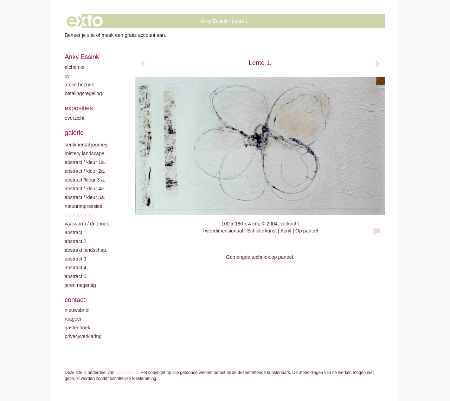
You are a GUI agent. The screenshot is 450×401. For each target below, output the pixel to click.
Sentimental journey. (86, 144)
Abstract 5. (76, 276)
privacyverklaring (83, 336)
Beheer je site (80, 35)
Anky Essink (213, 21)
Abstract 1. (76, 232)
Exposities (79, 108)
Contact (75, 299)
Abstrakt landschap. (86, 250)
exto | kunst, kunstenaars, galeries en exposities (84, 21)
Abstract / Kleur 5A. (85, 197)
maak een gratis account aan (133, 35)
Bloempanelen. (81, 215)
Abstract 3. (76, 259)
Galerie (74, 132)
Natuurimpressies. (84, 206)
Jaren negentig (80, 285)
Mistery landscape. (85, 153)
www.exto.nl (127, 372)
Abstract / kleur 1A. (85, 162)
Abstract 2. (76, 241)
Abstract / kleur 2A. (85, 171)
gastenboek (77, 327)
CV (67, 76)
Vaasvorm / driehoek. (87, 223)
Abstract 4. (76, 267)
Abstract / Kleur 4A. (85, 188)
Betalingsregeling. (84, 93)
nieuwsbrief (77, 310)
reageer (73, 319)
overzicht (74, 118)
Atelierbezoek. (80, 84)
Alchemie (74, 67)
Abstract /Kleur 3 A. (85, 180)
